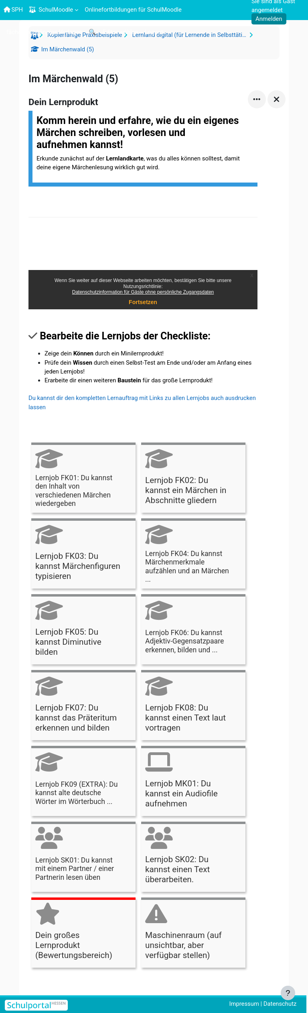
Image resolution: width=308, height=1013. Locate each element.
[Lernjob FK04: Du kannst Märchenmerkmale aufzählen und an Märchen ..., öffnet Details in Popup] (193, 555)
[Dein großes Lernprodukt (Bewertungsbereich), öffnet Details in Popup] (83, 934)
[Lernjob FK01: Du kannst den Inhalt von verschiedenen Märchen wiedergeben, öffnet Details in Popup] (83, 479)
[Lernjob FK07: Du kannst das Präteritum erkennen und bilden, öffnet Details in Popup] (83, 706)
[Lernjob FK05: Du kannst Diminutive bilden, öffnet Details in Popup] (83, 630)
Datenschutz (280, 1003)
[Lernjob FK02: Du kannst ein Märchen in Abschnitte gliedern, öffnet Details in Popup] (193, 479)
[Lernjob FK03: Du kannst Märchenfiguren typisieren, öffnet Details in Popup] (83, 555)
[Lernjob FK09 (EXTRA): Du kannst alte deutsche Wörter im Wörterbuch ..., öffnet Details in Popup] (83, 782)
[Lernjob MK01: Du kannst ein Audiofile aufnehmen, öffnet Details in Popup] (193, 782)
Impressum (244, 1003)
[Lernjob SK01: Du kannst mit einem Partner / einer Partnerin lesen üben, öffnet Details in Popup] (83, 858)
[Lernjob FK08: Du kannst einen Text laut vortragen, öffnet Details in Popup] (193, 706)
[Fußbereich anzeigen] (288, 993)
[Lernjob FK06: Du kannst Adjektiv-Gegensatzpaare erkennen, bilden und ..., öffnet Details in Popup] (193, 630)
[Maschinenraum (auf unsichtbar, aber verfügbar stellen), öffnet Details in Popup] (193, 934)
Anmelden (268, 18)
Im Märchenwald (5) (67, 49)
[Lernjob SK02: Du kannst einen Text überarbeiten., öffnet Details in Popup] (193, 858)
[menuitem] (44, 31)
